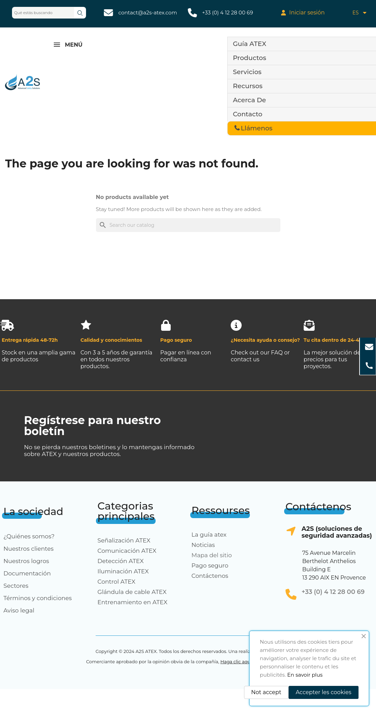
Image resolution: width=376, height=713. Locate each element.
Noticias (203, 544)
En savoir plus (305, 674)
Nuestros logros (26, 561)
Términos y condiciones (37, 598)
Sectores (15, 585)
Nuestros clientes (28, 548)
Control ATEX (116, 581)
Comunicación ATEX (126, 550)
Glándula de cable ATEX (132, 591)
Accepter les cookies (323, 692)
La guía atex (209, 534)
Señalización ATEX (123, 540)
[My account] (303, 13)
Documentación (27, 573)
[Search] (188, 225)
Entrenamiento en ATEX (132, 602)
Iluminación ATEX (123, 571)
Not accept (266, 692)
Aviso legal (18, 610)
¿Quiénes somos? (28, 536)
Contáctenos (210, 575)
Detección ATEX (120, 561)
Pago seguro (210, 565)
